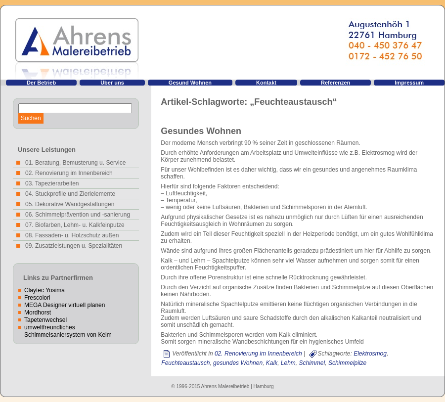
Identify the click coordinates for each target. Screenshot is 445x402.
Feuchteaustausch (185, 362)
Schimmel (312, 362)
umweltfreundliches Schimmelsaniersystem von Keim (68, 331)
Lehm (288, 362)
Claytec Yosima (44, 290)
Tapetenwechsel (45, 319)
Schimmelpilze (347, 362)
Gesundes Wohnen (201, 131)
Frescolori (37, 297)
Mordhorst (37, 312)
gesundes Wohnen (238, 362)
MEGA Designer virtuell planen (64, 305)
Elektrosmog (370, 353)
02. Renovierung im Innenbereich (258, 353)
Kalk (271, 362)
